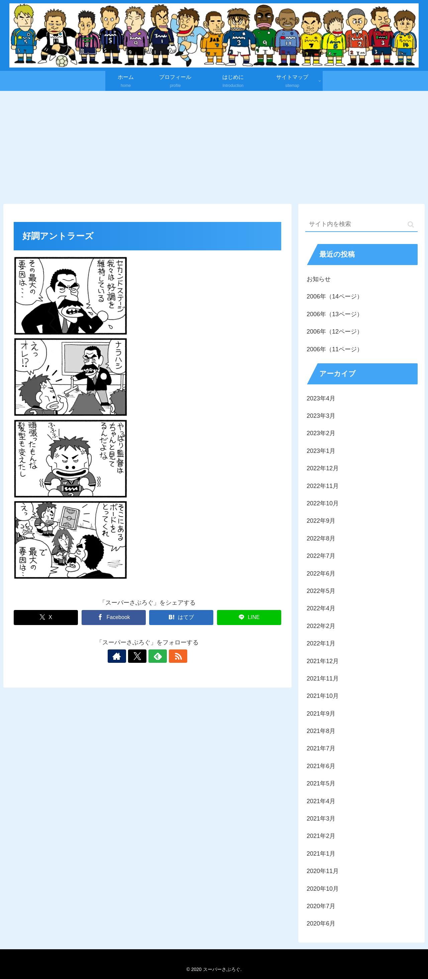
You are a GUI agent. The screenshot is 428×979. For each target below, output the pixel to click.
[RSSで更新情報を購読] (170, 656)
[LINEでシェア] (249, 617)
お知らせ (319, 279)
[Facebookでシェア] (114, 617)
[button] (411, 224)
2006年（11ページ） (335, 349)
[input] (361, 224)
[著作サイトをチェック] (124, 656)
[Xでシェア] (46, 617)
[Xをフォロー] (139, 656)
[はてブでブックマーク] (181, 617)
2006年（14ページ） (335, 296)
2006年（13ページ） (335, 314)
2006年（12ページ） (335, 331)
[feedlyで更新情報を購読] (155, 656)
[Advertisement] (214, 146)
